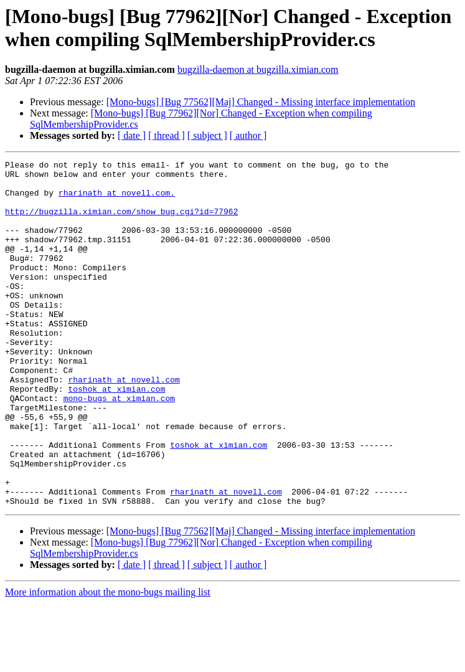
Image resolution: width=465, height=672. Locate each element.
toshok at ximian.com (116, 435)
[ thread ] (166, 135)
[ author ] (248, 135)
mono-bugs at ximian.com (119, 446)
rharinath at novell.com (123, 424)
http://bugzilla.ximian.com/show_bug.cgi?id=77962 (121, 222)
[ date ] (132, 135)
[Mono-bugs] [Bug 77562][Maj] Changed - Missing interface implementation (260, 102)
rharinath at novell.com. (117, 200)
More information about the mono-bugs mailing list (107, 661)
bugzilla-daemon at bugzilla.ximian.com (258, 69)
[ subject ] (207, 135)
